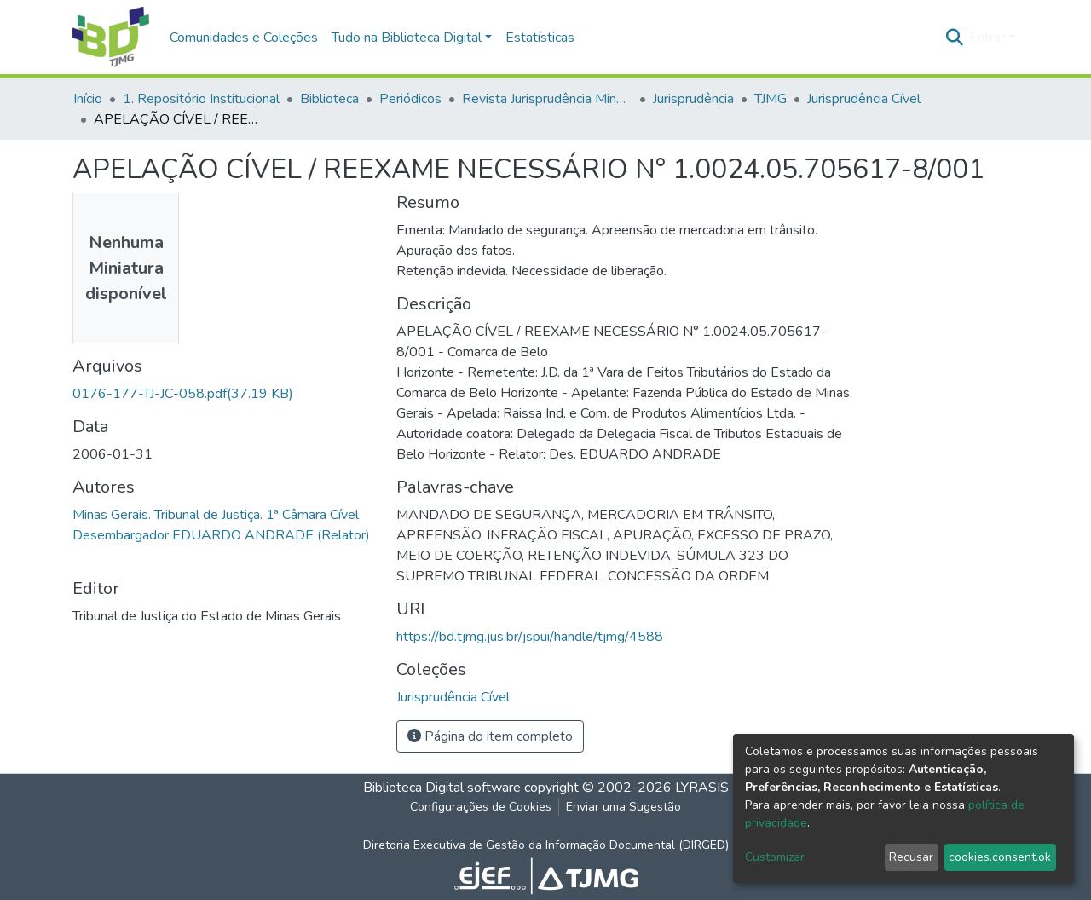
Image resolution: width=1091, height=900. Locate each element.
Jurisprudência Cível (864, 98)
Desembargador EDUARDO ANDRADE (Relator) (221, 535)
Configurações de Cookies (480, 807)
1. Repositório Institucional (201, 98)
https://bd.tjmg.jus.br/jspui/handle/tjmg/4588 (529, 636)
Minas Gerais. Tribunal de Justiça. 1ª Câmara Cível (215, 514)
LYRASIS (702, 787)
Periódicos (410, 98)
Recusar (911, 857)
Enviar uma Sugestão (623, 807)
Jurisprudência (693, 98)
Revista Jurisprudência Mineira (547, 98)
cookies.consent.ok (1000, 857)
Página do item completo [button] (490, 736)
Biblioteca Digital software (442, 787)
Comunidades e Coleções (244, 37)
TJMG (770, 98)
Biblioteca (329, 98)
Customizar (775, 857)
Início (87, 98)
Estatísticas (539, 37)
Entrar (987, 37)
